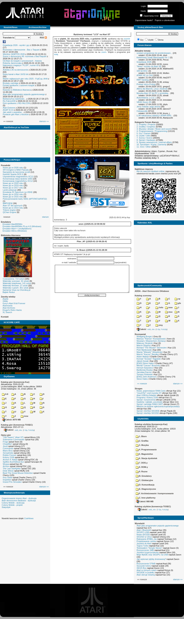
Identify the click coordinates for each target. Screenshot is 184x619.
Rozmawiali (140, 334)
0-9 (5, 394)
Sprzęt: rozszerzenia (146, 400)
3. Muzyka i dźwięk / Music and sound (154, 129)
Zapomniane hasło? (144, 20)
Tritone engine (9, 210)
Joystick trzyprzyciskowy (148, 552)
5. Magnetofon (144, 454)
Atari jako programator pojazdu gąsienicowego (24, 94)
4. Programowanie (146, 449)
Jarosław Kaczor (144, 372)
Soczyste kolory (144, 566)
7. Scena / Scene (144, 138)
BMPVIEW (7, 203)
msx (168, 312)
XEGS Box (141, 568)
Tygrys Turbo (143, 546)
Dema (160, 40)
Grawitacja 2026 (144, 62)
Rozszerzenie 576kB (146, 563)
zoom (103, 52)
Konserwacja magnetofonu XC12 (18, 181)
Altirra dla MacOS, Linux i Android (152, 89)
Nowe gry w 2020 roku (13, 183)
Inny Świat (7, 477)
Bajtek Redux (9, 292)
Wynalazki (140, 523)
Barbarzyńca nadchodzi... (14, 99)
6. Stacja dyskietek (146, 458)
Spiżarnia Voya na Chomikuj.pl (16, 290)
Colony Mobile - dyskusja (13, 503)
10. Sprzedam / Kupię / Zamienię (151, 144)
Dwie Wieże (8, 471)
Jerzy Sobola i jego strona (148, 106)
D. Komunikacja (145, 485)
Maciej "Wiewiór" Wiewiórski (149, 352)
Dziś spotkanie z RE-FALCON (16, 103)
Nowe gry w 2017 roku (13, 188)
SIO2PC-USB (143, 532)
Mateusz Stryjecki (145, 343)
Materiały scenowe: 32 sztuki (16, 281)
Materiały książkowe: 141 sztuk (17, 283)
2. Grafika (142, 441)
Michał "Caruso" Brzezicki (148, 365)
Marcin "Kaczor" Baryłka (148, 354)
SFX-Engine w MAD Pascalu (16, 170)
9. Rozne (141, 471)
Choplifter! (7, 444)
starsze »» (44, 121)
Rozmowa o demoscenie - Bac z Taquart (21, 50)
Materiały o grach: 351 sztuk (15, 288)
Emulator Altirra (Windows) (15, 231)
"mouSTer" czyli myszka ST (149, 393)
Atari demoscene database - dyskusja (19, 500)
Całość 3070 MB (11, 419)
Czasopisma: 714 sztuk (13, 279)
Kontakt (5, 317)
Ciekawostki (142, 111)
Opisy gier (6, 435)
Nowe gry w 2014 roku (13, 208)
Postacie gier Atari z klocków (16, 114)
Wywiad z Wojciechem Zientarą (151, 341)
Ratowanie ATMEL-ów (147, 539)
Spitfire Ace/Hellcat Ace (13, 462)
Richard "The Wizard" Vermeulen (152, 348)
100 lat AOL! (142, 71)
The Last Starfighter (12, 468)
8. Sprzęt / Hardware (146, 140)
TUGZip (31, 430)
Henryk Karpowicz (145, 368)
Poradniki (5, 165)
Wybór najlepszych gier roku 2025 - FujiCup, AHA (25, 79)
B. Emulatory (144, 476)
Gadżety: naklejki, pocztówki (149, 402)
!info (159, 307)
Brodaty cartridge (10, 83)
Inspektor (7, 480)
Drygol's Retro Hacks (12, 310)
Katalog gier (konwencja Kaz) (15, 382)
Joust (5, 446)
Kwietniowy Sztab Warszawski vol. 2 (153, 57)
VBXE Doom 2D (144, 102)
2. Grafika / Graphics (146, 127)
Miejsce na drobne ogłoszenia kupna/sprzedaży (158, 406)
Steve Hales (142, 379)
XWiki (5, 301)
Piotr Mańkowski (144, 350)
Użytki (151, 40)
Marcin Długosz (144, 345)
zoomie (127, 39)
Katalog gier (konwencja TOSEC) (17, 425)
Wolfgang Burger (144, 336)
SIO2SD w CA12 (144, 537)
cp (177, 299)
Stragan (138, 388)
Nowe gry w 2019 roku (13, 185)
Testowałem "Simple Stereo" (149, 548)
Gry (141, 40)
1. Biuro (141, 436)
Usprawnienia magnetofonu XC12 (18, 176)
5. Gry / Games (144, 133)
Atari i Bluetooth (144, 530)
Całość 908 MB (145, 501)
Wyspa (6, 464)
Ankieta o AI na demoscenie (15, 70)
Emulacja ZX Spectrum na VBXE (18, 192)
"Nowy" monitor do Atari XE (149, 66)
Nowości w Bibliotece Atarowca (17, 90)
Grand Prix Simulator (12, 482)
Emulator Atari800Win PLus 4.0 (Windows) (22, 226)
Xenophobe (8, 453)
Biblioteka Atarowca (10, 235)
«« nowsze (142, 383)
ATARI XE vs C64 (145, 75)
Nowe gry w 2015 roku (13, 196)
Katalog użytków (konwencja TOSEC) (153, 506)
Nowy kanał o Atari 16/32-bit (15, 74)
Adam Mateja (143, 356)
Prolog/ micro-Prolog (146, 84)
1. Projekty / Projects (146, 124)
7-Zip (25, 430)
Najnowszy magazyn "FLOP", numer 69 (21, 65)
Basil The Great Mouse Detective (18, 473)
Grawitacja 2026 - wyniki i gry (16, 45)
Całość (9, 430)
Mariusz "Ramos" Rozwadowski (151, 339)
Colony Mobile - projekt (12, 505)
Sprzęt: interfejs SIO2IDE (148, 411)
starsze (45, 217)
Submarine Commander (14, 439)
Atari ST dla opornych (12, 205)
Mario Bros (8, 451)
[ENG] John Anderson (146, 377)
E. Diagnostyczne (146, 489)
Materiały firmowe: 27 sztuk (15, 285)
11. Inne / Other (144, 147)
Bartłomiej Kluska (144, 370)
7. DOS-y (142, 463)
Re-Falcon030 (9, 101)
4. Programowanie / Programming (152, 131)
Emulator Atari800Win (12, 224)
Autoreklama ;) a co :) (146, 98)
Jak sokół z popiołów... (13, 112)
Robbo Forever (9, 455)
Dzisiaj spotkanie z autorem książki (19, 85)
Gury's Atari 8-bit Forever (14, 303)
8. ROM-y (142, 467)
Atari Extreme (9, 108)
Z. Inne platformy (146, 498)
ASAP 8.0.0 (8, 110)
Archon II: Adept (10, 459)
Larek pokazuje (10, 190)
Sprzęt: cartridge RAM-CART (150, 404)
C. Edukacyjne (144, 480)
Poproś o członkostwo (165, 20)
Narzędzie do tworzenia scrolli (16, 172)
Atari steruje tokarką (146, 575)
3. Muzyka (142, 445)
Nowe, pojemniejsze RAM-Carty (151, 391)
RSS (43, 37)
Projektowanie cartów (146, 541)
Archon (6, 466)
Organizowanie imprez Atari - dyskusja (19, 498)
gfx (178, 303)
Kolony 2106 (8, 457)
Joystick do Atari (144, 543)
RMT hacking (143, 80)
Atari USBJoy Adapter (146, 395)
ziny (159, 325)
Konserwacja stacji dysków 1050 (17, 179)
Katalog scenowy (143, 295)
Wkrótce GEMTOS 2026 (14, 54)
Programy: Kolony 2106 (147, 397)
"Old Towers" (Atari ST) (13, 437)
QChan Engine (9, 212)
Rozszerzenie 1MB (145, 550)
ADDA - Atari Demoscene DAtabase (152, 291)
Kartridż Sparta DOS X (13, 174)
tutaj (56, 54)
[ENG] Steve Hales (145, 363)
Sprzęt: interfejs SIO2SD (148, 413)
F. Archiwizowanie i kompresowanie (155, 493)
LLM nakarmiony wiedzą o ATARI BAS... (155, 115)
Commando (8, 448)
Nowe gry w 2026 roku (13, 167)
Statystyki (6, 507)
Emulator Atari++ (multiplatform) (17, 228)
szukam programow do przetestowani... (154, 53)
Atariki (5, 299)
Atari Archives (9, 308)
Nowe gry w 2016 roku (13, 194)
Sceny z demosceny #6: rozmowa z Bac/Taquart (24, 56)
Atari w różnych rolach (147, 570)
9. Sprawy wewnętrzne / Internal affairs (154, 142)
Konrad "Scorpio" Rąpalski (149, 359)
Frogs (5, 442)
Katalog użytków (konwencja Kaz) (151, 424)
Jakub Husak (143, 361)
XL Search (7, 312)
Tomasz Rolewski (144, 374)
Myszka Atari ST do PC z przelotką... (153, 93)
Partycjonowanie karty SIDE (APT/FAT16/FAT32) (25, 199)
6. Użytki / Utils (143, 135)
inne (24, 416)
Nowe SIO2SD (143, 534)
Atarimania (7, 305)
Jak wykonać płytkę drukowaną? (151, 559)
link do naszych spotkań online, (151, 171)
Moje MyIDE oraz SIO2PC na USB (152, 555)
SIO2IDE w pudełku (145, 572)
